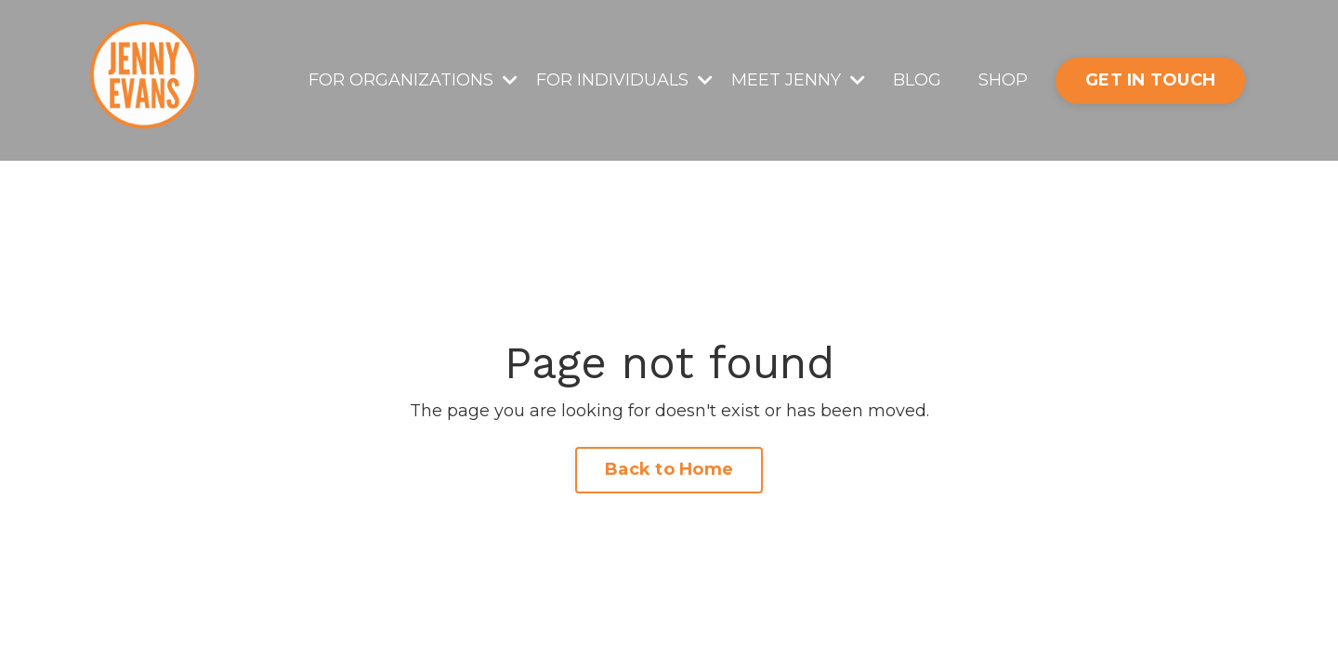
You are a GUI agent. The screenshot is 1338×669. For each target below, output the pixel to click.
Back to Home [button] (669, 469)
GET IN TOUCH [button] (1150, 80)
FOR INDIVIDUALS (624, 80)
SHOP (1003, 80)
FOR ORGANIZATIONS (413, 80)
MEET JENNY (798, 80)
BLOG (917, 80)
